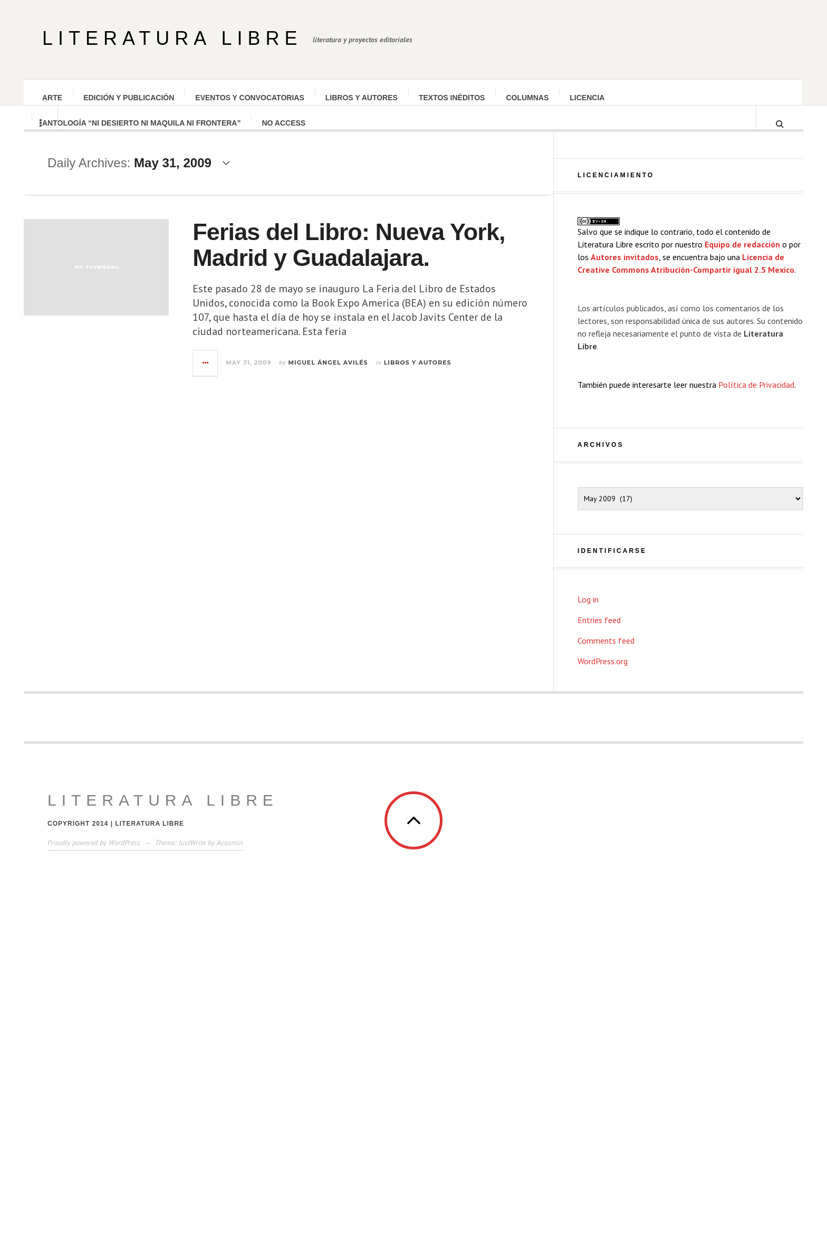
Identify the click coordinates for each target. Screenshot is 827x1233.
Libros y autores (362, 97)
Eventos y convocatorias (250, 97)
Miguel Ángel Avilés (363, 373)
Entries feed (599, 912)
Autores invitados (625, 549)
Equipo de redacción (742, 536)
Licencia (587, 97)
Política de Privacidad (756, 677)
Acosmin (230, 1135)
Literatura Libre (172, 38)
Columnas (527, 97)
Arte (53, 97)
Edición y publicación (129, 97)
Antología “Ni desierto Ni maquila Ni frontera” (142, 133)
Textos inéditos (452, 97)
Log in (588, 891)
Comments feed (606, 933)
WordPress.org (603, 953)
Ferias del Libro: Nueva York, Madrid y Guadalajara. (383, 255)
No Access (284, 133)
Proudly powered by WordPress (93, 1135)
